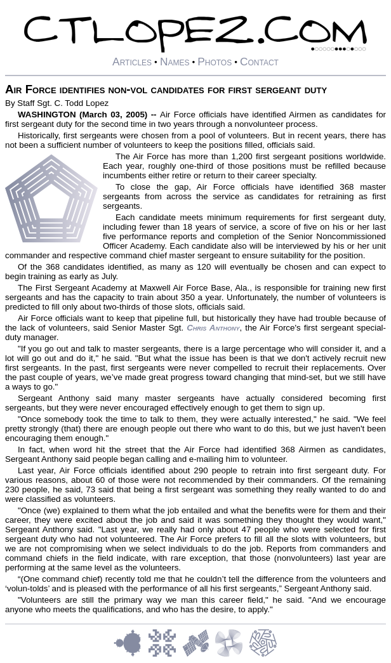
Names (175, 61)
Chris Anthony (213, 327)
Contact (259, 61)
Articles (132, 61)
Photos (214, 61)
